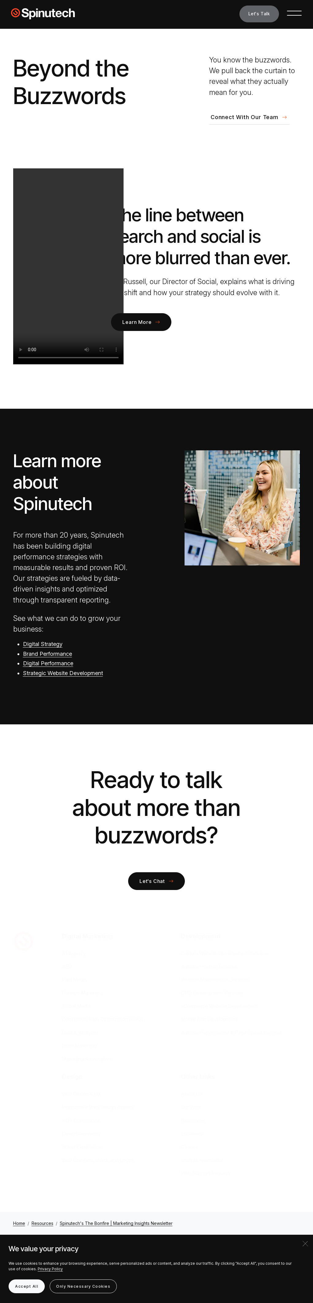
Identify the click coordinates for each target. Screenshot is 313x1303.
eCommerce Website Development (219, 1006)
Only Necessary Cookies (83, 1286)
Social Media (76, 1006)
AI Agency (74, 953)
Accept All (26, 1286)
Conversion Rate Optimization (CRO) (102, 1019)
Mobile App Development (209, 1019)
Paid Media (74, 980)
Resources (193, 1120)
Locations (192, 1134)
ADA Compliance (81, 1120)
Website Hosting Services (209, 966)
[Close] (305, 1243)
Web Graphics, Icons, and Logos (98, 1160)
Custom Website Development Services (225, 953)
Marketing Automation (86, 1059)
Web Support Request (205, 1173)
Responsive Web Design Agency (98, 1107)
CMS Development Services (212, 993)
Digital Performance (48, 663)
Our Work (191, 1107)
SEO (67, 966)
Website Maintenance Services (215, 980)
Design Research (81, 1134)
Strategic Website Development (63, 673)
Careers (189, 1147)
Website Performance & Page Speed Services (231, 1033)
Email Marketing (79, 1046)
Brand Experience (81, 1147)
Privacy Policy (50, 1269)
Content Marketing (82, 993)
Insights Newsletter (202, 1160)
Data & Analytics (80, 1033)
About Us (191, 1094)
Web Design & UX (81, 1094)
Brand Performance (47, 654)
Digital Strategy (43, 644)
